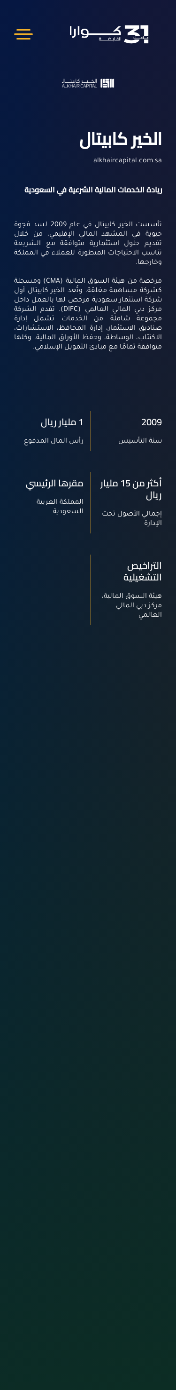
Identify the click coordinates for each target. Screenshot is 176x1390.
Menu (23, 34)
